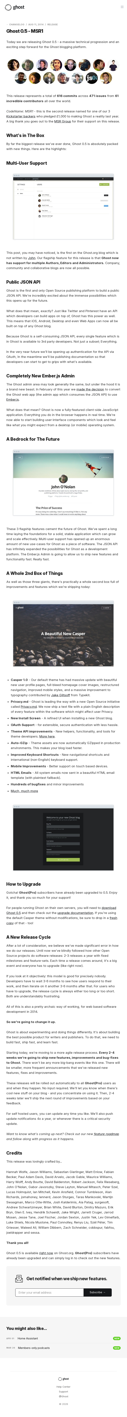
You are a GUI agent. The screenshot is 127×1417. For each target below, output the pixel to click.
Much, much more (24, 791)
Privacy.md (29, 706)
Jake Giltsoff (60, 695)
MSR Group (62, 121)
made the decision (90, 389)
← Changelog (15, 24)
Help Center (63, 1386)
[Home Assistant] (63, 1338)
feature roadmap (106, 1134)
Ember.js (12, 399)
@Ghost (63, 1396)
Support (63, 1391)
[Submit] (98, 1292)
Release (52, 24)
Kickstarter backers (20, 116)
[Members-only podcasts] (63, 1348)
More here (47, 736)
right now (46, 1253)
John (31, 258)
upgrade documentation (75, 913)
